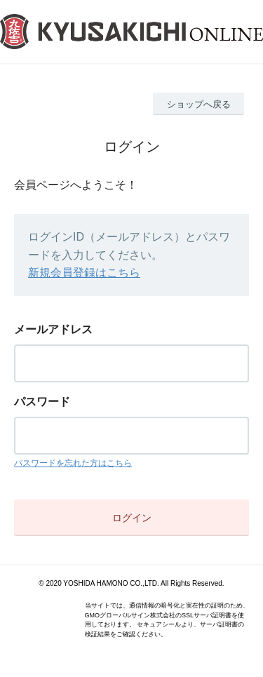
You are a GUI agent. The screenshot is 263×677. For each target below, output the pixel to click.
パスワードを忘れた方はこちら (73, 463)
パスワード (42, 402)
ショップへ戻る (199, 104)
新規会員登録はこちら (84, 273)
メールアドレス (53, 329)
